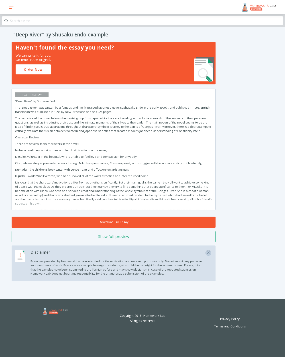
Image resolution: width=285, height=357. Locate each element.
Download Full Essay (113, 222)
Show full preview (113, 236)
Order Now (33, 69)
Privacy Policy (230, 319)
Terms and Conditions (230, 326)
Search (6, 20)
